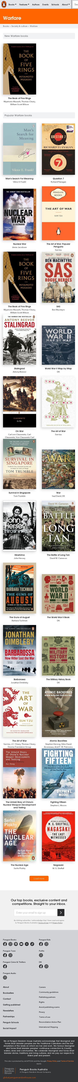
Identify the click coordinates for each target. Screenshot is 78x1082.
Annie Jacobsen (19, 247)
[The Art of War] (58, 401)
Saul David (56, 495)
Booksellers (8, 993)
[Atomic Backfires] (58, 712)
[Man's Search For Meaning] (19, 149)
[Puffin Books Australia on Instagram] (41, 955)
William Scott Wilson (19, 104)
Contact (7, 998)
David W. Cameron (58, 558)
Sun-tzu (58, 249)
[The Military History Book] (58, 656)
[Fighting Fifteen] (58, 773)
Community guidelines (48, 992)
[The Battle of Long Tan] (58, 526)
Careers (42, 987)
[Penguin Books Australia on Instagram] (10, 944)
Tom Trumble (20, 495)
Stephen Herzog (52, 743)
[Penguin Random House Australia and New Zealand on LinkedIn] (27, 944)
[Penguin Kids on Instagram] (46, 944)
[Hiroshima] (19, 525)
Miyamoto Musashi (12, 101)
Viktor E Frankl (19, 181)
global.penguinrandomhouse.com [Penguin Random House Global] (19, 1077)
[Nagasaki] (58, 836)
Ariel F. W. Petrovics (64, 746)
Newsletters (8, 1010)
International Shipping (48, 1027)
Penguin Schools (11, 1022)
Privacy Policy (57, 922)
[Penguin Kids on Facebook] (41, 944)
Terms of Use (43, 922)
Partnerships (9, 1016)
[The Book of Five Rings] (19, 69)
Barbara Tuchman (19, 620)
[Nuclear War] (19, 214)
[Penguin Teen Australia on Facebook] (5, 955)
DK (58, 371)
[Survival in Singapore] (19, 464)
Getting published (11, 1004)
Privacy (42, 1012)
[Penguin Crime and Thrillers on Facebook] (5, 966)
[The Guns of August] (19, 588)
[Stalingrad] (19, 339)
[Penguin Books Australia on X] (16, 944)
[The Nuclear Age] (19, 836)
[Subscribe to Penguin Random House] (60, 912)
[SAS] (58, 277)
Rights (41, 1002)
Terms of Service (67, 1061)
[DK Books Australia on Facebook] (41, 966)
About (6, 987)
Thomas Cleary (28, 101)
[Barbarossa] (19, 650)
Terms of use (44, 1017)
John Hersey (19, 558)
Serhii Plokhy (19, 868)
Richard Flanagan (58, 181)
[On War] (19, 401)
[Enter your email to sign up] (35, 912)
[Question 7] (58, 149)
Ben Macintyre (58, 309)
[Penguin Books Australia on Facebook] (5, 944)
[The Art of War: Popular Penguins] (58, 213)
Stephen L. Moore (58, 805)
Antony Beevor (19, 371)
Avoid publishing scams (49, 1007)
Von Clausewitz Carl (25, 437)
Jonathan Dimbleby (19, 682)
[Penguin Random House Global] (11, 1070)
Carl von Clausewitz (17, 434)
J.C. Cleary (16, 743)
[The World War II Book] (58, 593)
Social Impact (9, 1028)
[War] (58, 469)
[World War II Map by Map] (58, 345)
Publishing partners (47, 997)
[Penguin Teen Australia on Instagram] (10, 955)
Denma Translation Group (19, 746)
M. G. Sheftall (58, 868)
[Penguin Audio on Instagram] (5, 977)
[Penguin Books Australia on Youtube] (21, 944)
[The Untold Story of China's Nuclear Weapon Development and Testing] (19, 773)
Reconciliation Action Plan (50, 1022)
